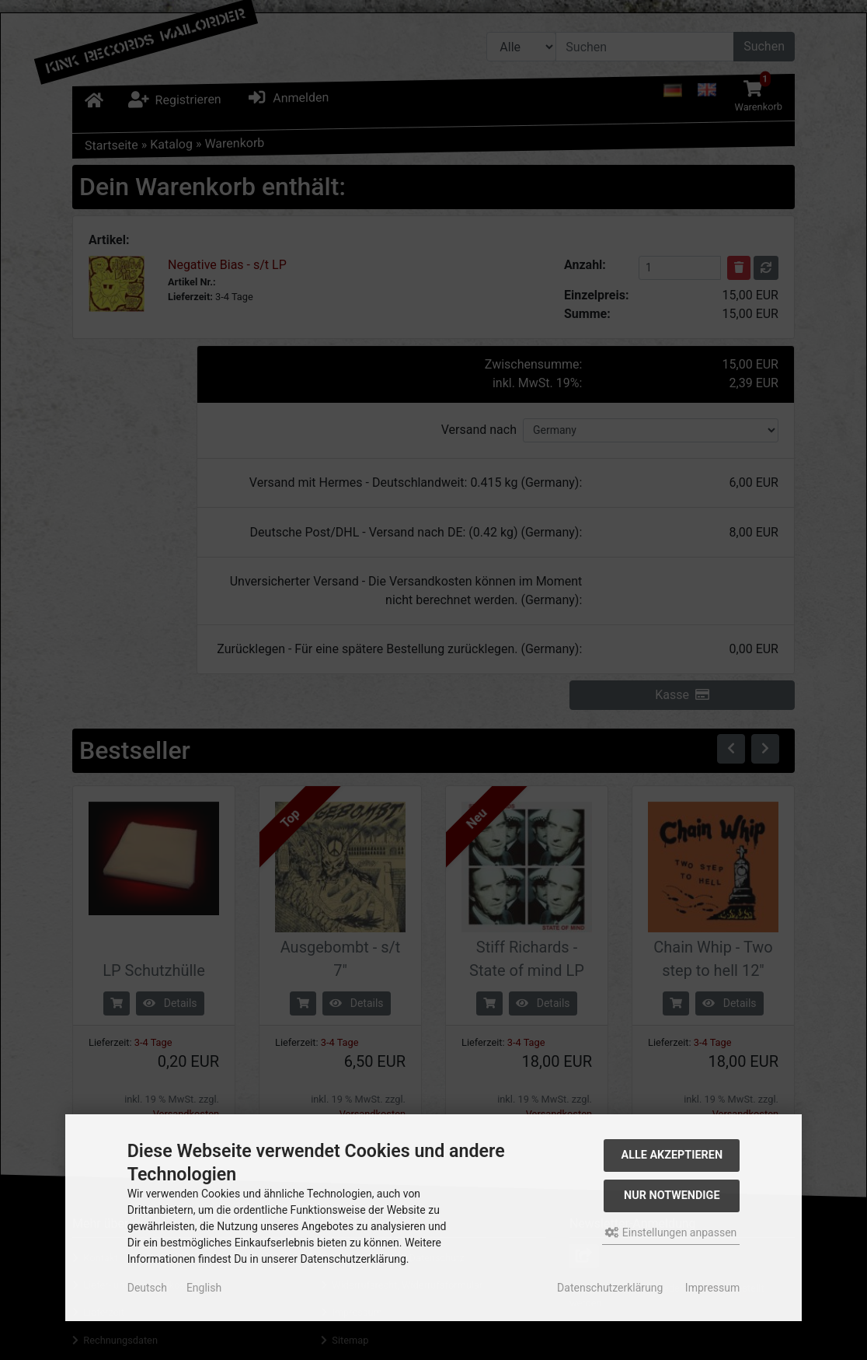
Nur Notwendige (671, 1195)
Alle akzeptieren (672, 1155)
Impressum (712, 1287)
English (203, 1287)
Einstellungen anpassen (670, 1232)
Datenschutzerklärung (610, 1287)
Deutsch (147, 1287)
